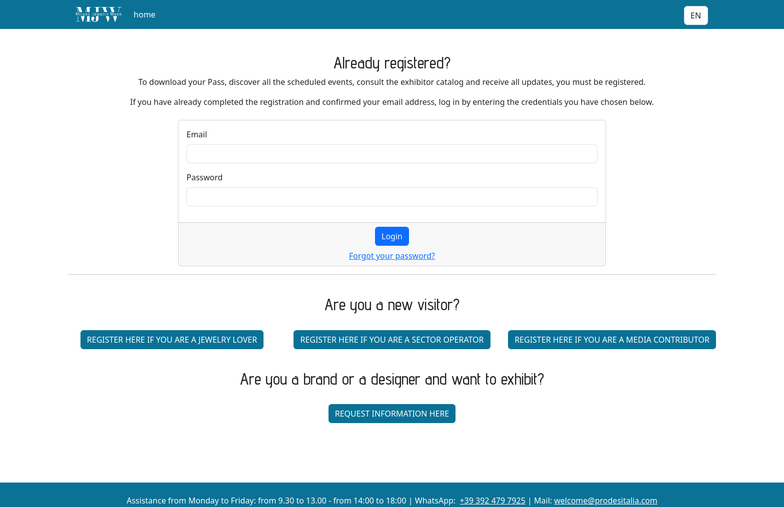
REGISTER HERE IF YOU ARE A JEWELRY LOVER (172, 339)
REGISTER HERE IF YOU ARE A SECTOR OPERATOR (392, 339)
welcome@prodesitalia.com (606, 500)
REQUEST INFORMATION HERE (392, 413)
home (145, 14)
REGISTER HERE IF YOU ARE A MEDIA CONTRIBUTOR (612, 339)
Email (196, 134)
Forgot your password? (392, 255)
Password (204, 177)
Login (392, 236)
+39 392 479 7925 (492, 500)
